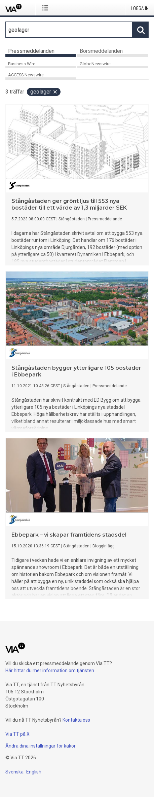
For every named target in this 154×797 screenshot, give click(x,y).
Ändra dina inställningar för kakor (40, 746)
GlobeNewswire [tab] (95, 63)
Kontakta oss (76, 720)
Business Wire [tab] (21, 63)
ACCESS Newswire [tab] (26, 74)
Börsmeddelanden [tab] (101, 51)
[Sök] (68, 30)
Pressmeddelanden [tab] (31, 51)
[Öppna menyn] (46, 7)
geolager (44, 91)
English (33, 771)
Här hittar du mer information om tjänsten (49, 670)
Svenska (14, 771)
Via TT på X (17, 734)
